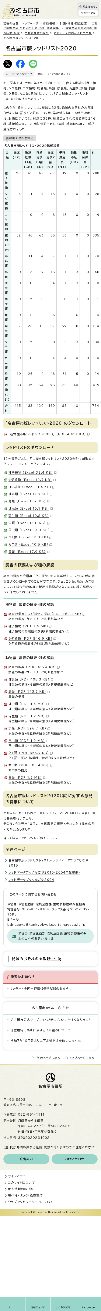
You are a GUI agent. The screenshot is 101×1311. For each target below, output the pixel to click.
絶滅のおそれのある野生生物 (73, 33)
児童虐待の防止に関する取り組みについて (41, 1030)
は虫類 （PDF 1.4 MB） (28, 703)
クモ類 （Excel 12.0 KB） (30, 537)
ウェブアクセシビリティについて (30, 1202)
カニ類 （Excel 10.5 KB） (30, 544)
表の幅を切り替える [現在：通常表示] (20, 138)
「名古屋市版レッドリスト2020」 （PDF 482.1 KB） (49, 434)
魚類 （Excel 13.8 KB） (28, 523)
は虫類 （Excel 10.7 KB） (30, 508)
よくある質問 (63, 1307)
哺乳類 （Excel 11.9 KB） (30, 494)
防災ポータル (88, 13)
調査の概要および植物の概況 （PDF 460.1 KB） (46, 613)
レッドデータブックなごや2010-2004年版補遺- (44, 872)
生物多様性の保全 (37, 33)
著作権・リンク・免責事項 (25, 1195)
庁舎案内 (26, 1159)
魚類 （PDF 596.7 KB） (29, 728)
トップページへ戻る (81, 1057)
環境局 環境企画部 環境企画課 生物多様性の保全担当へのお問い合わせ (52, 936)
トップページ (30, 23)
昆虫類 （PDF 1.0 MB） (28, 740)
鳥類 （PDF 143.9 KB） (29, 691)
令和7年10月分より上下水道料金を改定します (46, 1040)
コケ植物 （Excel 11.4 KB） (31, 487)
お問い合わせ (74, 1159)
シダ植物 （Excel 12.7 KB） (32, 479)
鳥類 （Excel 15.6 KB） (28, 501)
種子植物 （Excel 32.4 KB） (32, 472)
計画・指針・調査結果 (73, 23)
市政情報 (49, 23)
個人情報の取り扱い (22, 1189)
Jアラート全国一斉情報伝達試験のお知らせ (41, 988)
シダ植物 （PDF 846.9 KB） (32, 638)
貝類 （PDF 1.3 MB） (26, 777)
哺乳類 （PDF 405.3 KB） (30, 679)
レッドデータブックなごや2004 (31, 879)
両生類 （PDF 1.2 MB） (28, 716)
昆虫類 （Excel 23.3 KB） (30, 530)
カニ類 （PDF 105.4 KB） (30, 765)
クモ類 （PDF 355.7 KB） (30, 752)
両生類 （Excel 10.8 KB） (30, 515)
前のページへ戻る (48, 1057)
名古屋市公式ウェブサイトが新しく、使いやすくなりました (51, 1019)
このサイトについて (21, 1182)
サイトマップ (16, 1176)
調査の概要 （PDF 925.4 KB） (34, 667)
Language (88, 1307)
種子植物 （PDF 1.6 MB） (30, 626)
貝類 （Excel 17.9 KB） (28, 551)
